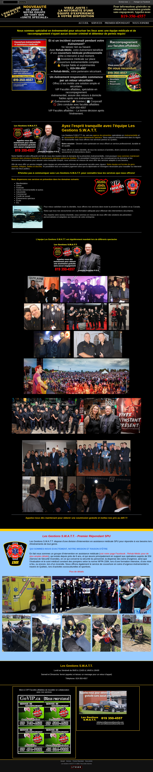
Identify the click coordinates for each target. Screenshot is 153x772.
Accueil (83, 23)
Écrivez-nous (123, 2)
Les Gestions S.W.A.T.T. (68, 763)
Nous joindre (140, 23)
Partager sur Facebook (142, 2)
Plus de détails (76, 571)
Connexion (77, 771)
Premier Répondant (117, 23)
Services (96, 23)
